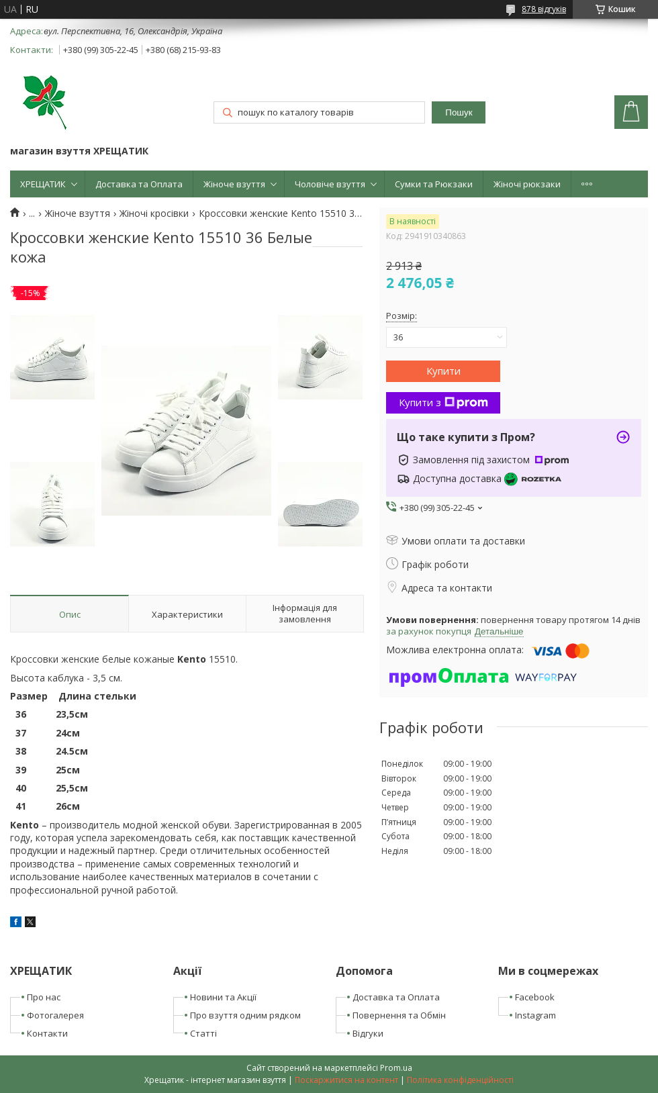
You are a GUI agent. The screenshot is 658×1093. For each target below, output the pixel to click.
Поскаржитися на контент (346, 1080)
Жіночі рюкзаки (527, 184)
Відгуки (367, 1033)
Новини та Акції (223, 997)
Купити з (443, 402)
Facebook (535, 997)
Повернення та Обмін (399, 1015)
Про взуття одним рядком (245, 1015)
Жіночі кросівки (154, 213)
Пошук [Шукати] (458, 112)
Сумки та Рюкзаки (434, 184)
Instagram (535, 1015)
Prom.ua (396, 1068)
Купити (443, 370)
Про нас (43, 997)
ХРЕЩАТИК (43, 184)
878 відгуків (544, 9)
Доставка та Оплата (139, 184)
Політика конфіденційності (460, 1080)
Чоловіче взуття (330, 184)
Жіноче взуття (234, 184)
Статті (203, 1033)
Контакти (47, 1033)
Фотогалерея (55, 1015)
